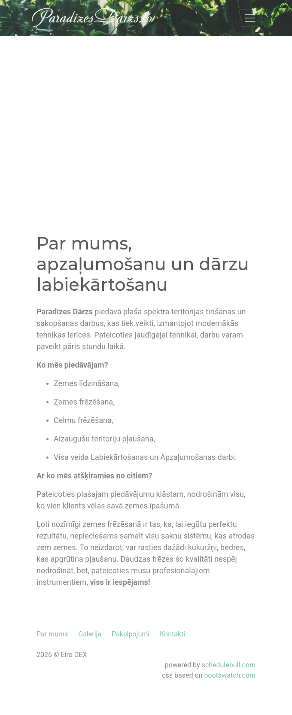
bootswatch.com (229, 675)
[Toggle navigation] (250, 18)
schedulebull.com (228, 665)
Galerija (89, 634)
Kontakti (172, 634)
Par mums (52, 634)
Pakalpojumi (130, 634)
